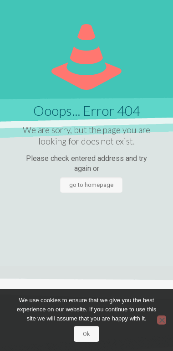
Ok (86, 333)
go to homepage (91, 184)
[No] (161, 320)
